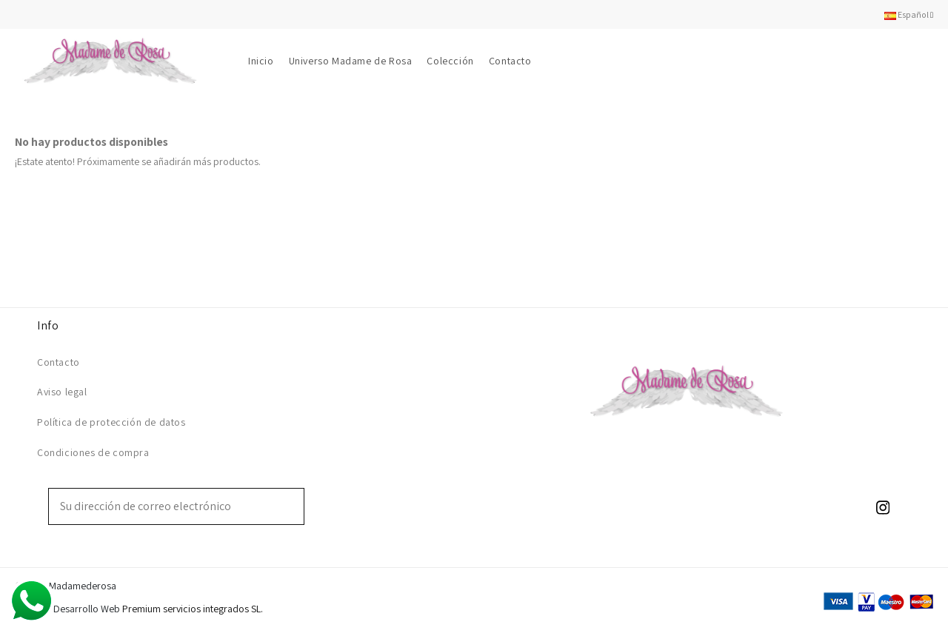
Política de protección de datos (111, 422)
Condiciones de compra (93, 452)
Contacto (58, 362)
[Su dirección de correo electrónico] (166, 506)
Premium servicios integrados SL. (192, 608)
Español (908, 14)
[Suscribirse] (293, 506)
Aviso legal (62, 391)
